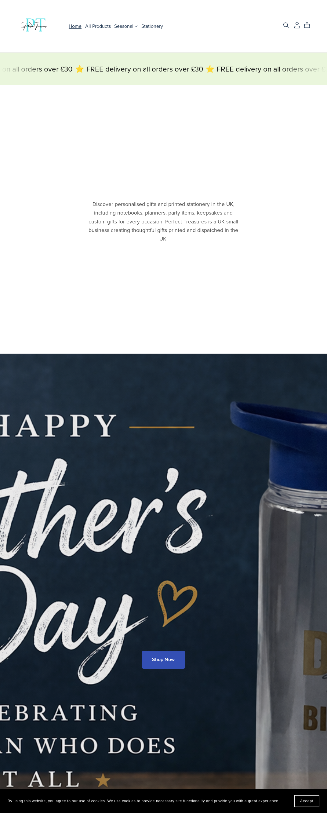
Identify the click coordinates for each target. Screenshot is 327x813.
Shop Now (163, 660)
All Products (98, 26)
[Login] (297, 25)
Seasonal (126, 26)
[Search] (286, 25)
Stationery (152, 26)
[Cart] (309, 25)
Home (75, 26)
